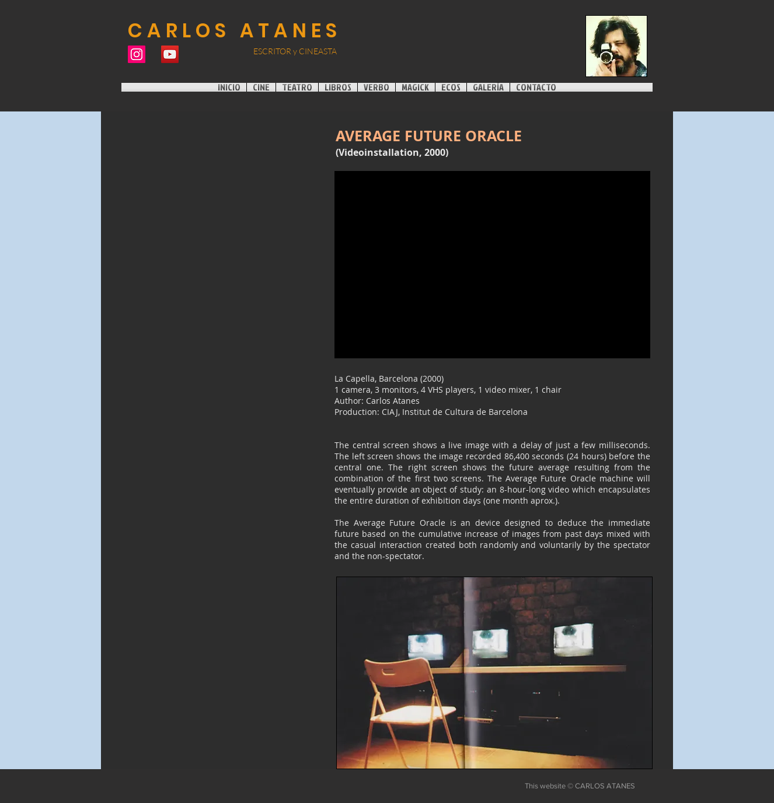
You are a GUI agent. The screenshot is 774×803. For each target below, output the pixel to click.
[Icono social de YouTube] (170, 54)
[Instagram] (136, 54)
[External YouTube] (492, 265)
